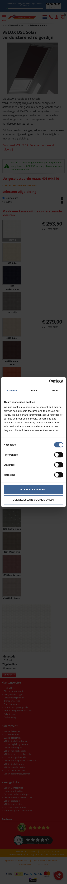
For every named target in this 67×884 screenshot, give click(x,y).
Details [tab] (33, 390)
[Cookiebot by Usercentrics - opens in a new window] (49, 381)
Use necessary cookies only (33, 499)
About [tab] (54, 390)
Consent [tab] (12, 390)
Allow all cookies (33, 489)
